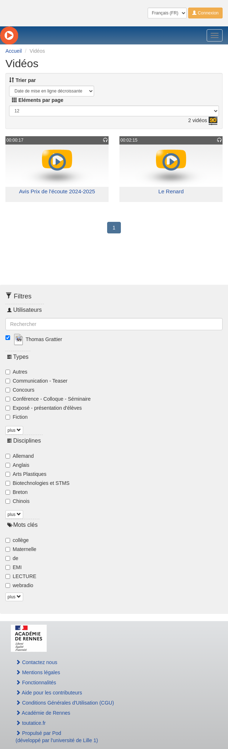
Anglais (17, 465)
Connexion (205, 13)
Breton (16, 492)
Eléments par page (37, 100)
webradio (19, 585)
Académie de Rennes (43, 713)
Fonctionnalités (36, 682)
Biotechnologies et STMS (37, 483)
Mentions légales (38, 672)
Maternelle (20, 549)
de (11, 558)
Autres (16, 372)
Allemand (19, 456)
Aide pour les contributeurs (49, 693)
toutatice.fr (31, 723)
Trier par (22, 80)
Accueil (13, 51)
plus (14, 430)
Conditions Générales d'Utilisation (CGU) (65, 703)
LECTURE (20, 576)
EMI (13, 567)
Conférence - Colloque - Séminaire (48, 399)
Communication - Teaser (36, 381)
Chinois (17, 501)
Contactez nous (36, 662)
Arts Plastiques (25, 474)
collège (17, 540)
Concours (19, 390)
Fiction (16, 417)
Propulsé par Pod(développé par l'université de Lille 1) (57, 736)
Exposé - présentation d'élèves (43, 408)
